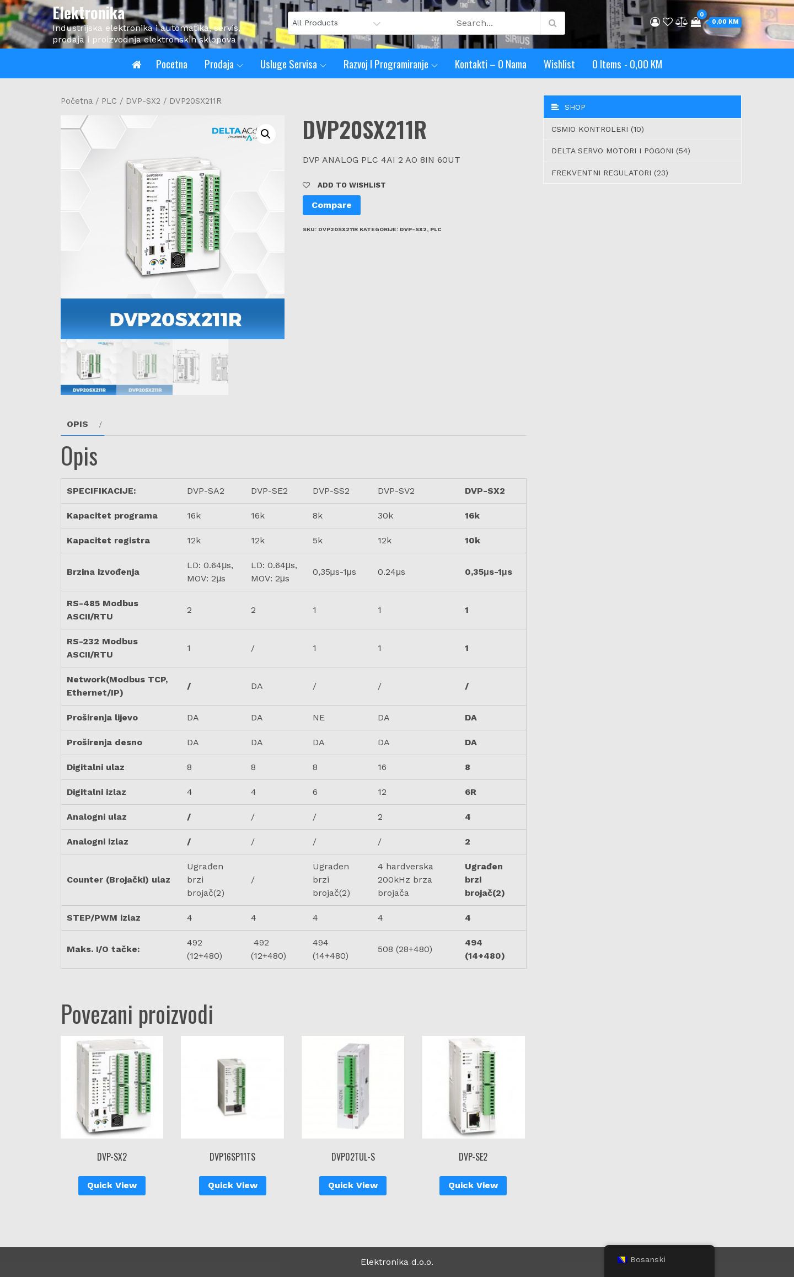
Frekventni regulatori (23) (609, 172)
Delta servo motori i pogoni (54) (620, 150)
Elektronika (88, 12)
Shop (568, 107)
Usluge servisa (293, 63)
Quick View (112, 1185)
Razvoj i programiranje (391, 63)
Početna (77, 101)
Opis (77, 424)
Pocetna (171, 63)
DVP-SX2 (143, 101)
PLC (109, 101)
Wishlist (559, 63)
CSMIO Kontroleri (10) (597, 129)
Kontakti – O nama (491, 63)
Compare (332, 205)
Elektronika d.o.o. (397, 1262)
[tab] (83, 424)
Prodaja (224, 63)
